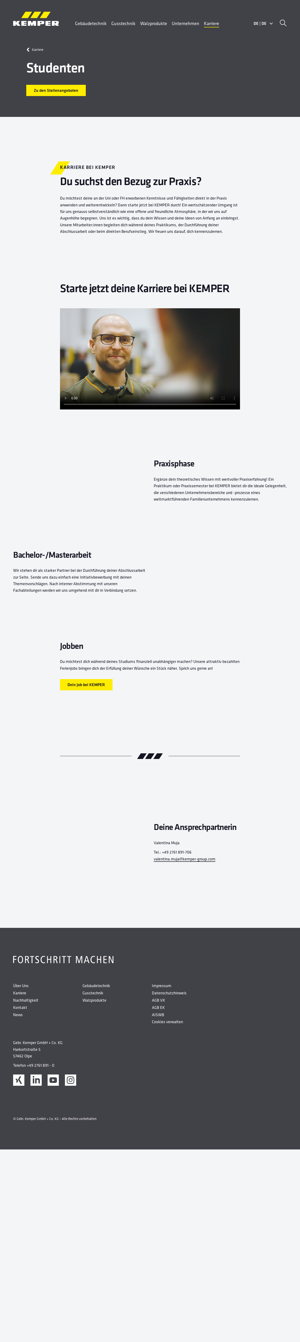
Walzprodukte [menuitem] (153, 23)
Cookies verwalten (167, 1221)
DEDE (263, 23)
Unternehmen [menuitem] (185, 23)
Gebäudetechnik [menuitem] (91, 23)
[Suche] (283, 23)
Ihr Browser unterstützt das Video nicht (150, 358)
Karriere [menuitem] (211, 23)
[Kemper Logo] (36, 19)
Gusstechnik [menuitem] (123, 23)
